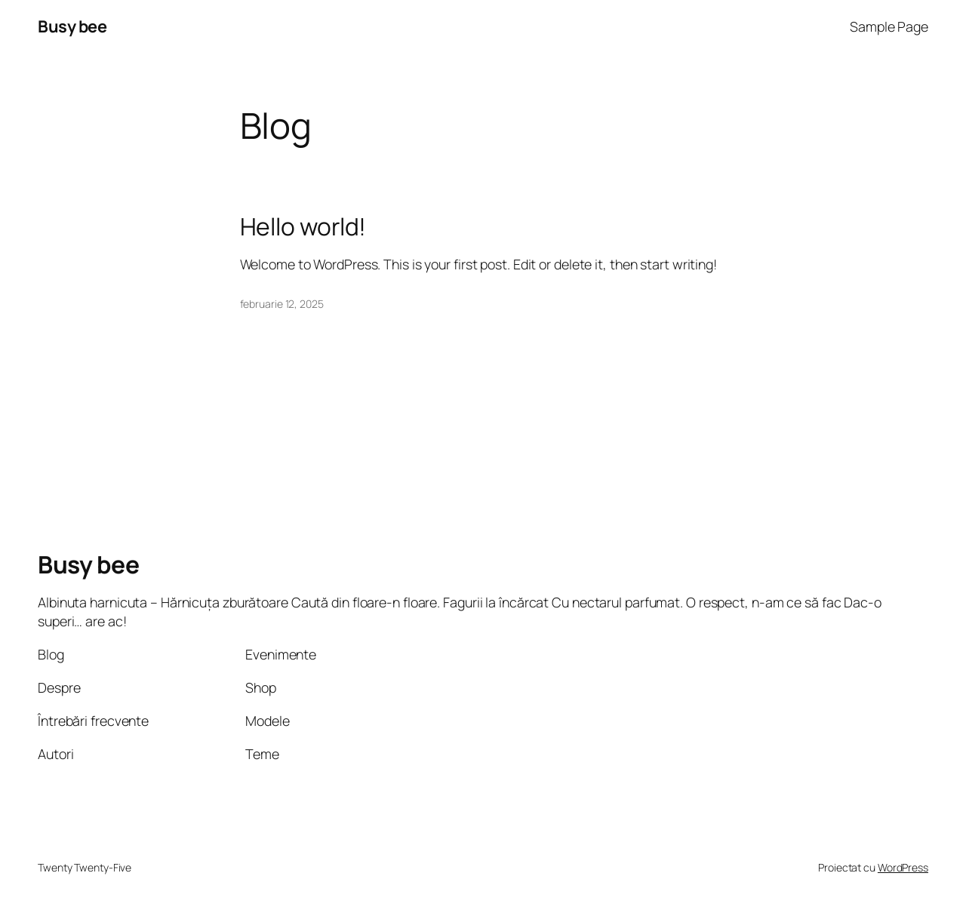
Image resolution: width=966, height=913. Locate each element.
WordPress (903, 867)
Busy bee (72, 26)
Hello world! (303, 227)
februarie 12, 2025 (282, 304)
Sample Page (889, 26)
